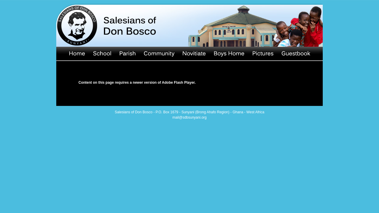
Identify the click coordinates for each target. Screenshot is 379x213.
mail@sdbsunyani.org (189, 117)
